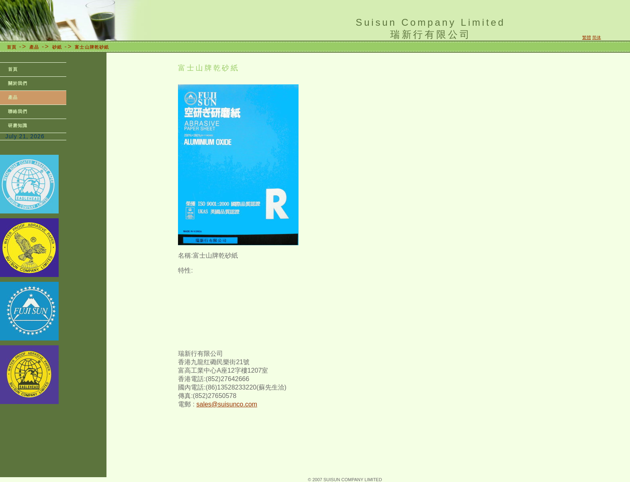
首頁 (11, 47)
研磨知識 (17, 125)
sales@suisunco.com (226, 404)
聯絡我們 (17, 111)
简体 (596, 37)
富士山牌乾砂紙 (92, 47)
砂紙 (57, 47)
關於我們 (17, 83)
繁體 (586, 37)
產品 (34, 47)
